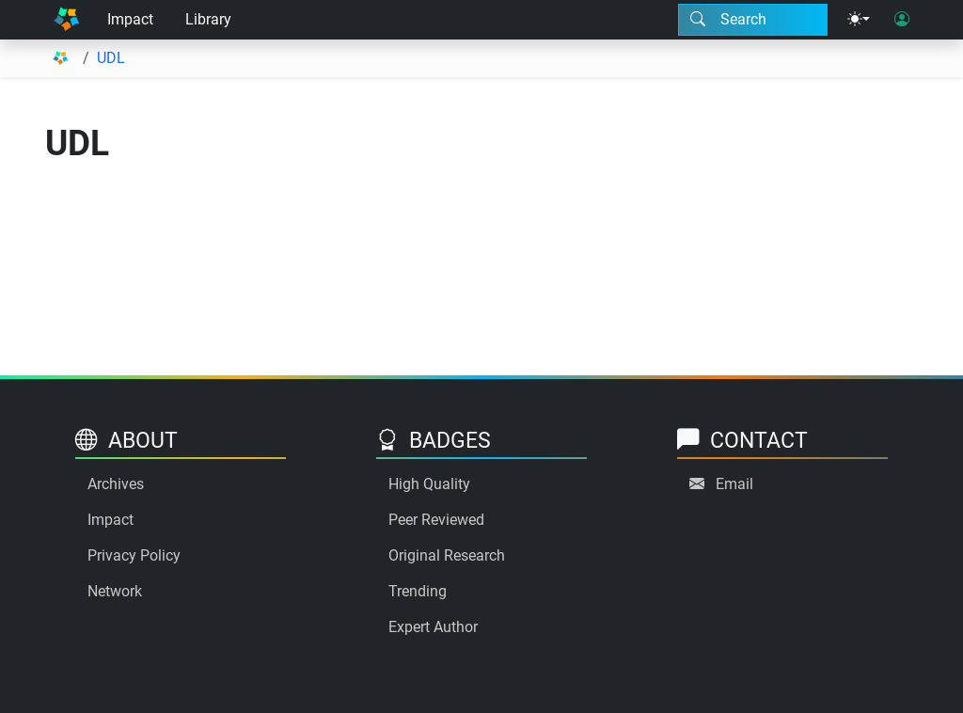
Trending (417, 591)
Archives (115, 484)
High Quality (429, 484)
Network (114, 591)
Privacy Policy (134, 555)
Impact (130, 19)
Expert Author (433, 627)
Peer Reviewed (436, 520)
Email (734, 484)
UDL (111, 58)
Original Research (446, 555)
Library (208, 19)
